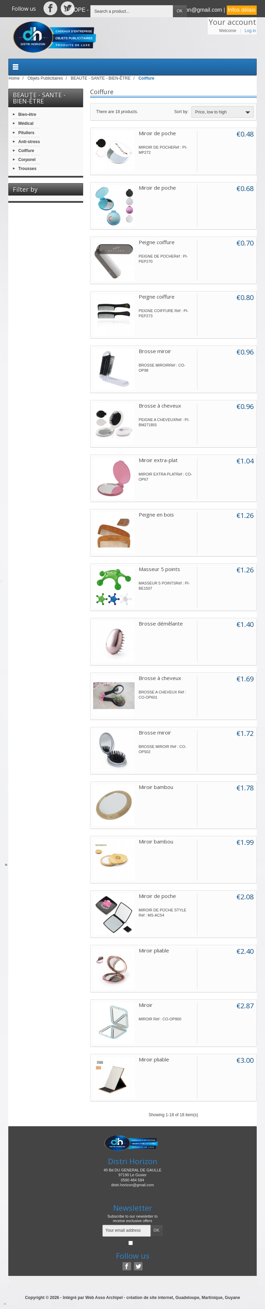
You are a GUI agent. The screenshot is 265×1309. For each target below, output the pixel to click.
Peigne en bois (156, 514)
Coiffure (26, 150)
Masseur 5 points (159, 569)
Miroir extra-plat (158, 460)
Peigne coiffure (157, 242)
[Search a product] (131, 11)
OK (180, 11)
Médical (25, 123)
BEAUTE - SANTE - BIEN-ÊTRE (39, 98)
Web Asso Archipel (103, 1297)
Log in (250, 31)
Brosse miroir (155, 351)
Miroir (146, 1004)
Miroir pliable (154, 950)
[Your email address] (126, 1231)
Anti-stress (29, 141)
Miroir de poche (157, 133)
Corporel (27, 159)
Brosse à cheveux (160, 405)
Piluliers (26, 132)
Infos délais (242, 10)
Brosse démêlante (161, 623)
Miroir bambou (156, 786)
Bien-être (27, 114)
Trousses (27, 168)
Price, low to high (223, 112)
